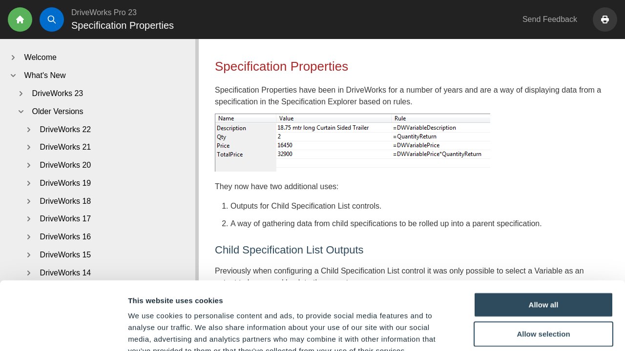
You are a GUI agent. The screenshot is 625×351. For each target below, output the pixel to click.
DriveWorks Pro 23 (104, 12)
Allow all (544, 246)
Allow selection (543, 275)
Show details (512, 332)
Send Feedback (549, 19)
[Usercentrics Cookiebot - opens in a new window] (63, 332)
